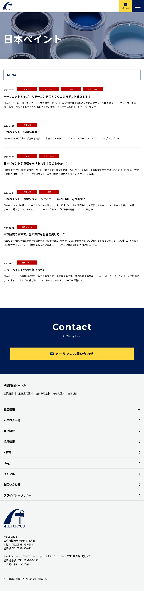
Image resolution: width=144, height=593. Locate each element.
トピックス (49, 89)
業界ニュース (93, 89)
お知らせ (27, 89)
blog (27, 156)
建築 (71, 89)
